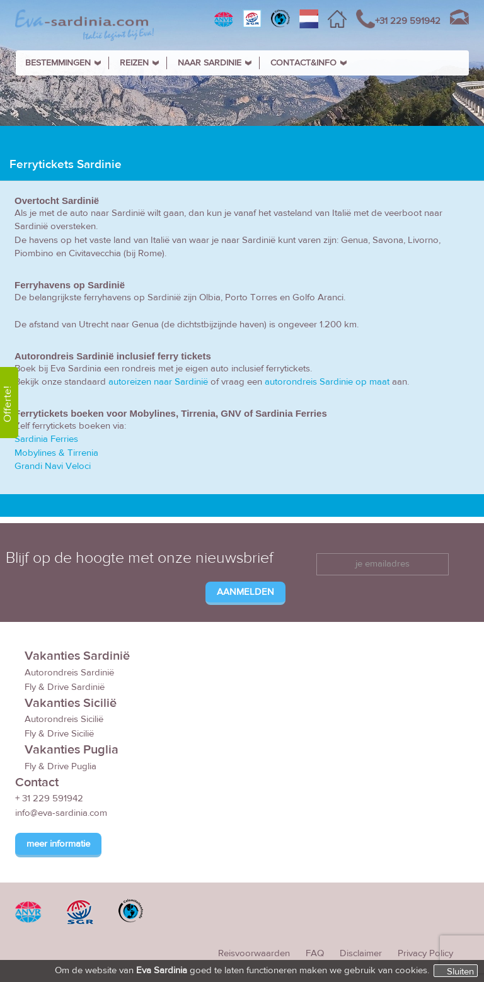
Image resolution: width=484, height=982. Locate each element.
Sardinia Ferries (46, 439)
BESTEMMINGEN (58, 63)
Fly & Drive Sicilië (59, 734)
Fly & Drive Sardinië (65, 687)
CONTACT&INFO (303, 63)
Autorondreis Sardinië (69, 673)
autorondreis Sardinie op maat (327, 382)
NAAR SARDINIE (209, 63)
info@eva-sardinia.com (61, 813)
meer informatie (58, 844)
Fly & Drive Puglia (60, 766)
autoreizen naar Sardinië (158, 382)
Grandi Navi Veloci (52, 466)
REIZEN (134, 63)
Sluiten (460, 971)
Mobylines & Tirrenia (56, 453)
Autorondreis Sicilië (64, 719)
